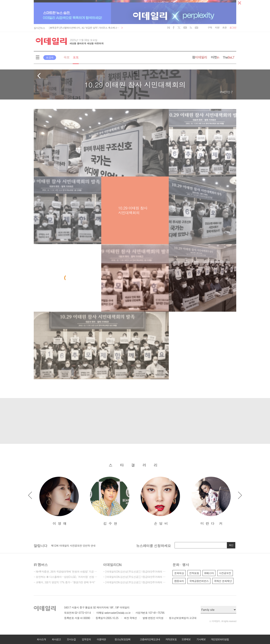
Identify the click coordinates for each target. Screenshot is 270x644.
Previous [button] (30, 495)
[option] (59, 501)
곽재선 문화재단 (223, 581)
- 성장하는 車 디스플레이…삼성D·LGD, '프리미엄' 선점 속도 (66, 577)
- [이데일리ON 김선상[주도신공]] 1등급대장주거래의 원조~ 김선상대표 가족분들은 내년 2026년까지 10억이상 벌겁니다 (135, 571)
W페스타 (209, 573)
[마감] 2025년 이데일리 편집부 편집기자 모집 (76, 544)
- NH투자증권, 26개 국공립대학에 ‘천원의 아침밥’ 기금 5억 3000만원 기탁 (66, 571)
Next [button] (240, 495)
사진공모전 (225, 573)
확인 (231, 545)
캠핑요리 (179, 581)
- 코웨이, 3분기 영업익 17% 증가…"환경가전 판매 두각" (64, 582)
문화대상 (179, 573)
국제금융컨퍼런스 (199, 581)
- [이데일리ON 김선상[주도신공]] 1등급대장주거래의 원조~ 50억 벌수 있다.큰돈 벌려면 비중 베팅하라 (135, 577)
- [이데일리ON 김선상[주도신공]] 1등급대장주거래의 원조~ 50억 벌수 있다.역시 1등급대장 (135, 582)
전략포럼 (194, 573)
